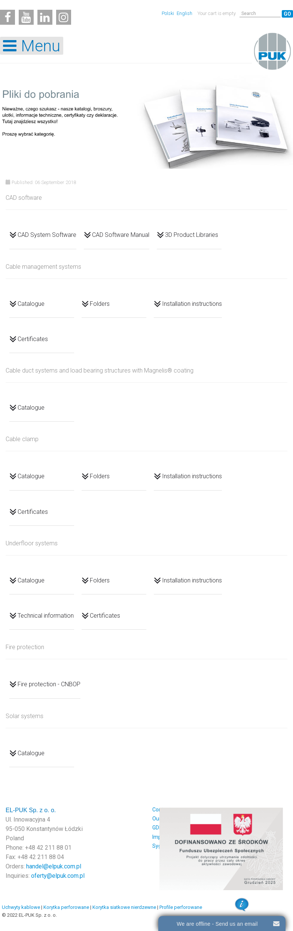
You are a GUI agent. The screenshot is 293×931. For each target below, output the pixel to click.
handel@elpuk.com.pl (53, 866)
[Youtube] (26, 17)
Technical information (46, 615)
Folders (100, 303)
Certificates (33, 339)
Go (287, 14)
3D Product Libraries (191, 234)
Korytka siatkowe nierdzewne (124, 907)
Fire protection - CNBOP (49, 684)
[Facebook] (7, 17)
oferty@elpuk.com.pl (58, 875)
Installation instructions (192, 303)
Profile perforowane (180, 907)
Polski (168, 13)
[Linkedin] (44, 17)
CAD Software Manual (120, 234)
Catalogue (31, 303)
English (184, 13)
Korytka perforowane (66, 907)
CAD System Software (47, 234)
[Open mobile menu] (31, 46)
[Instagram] (63, 17)
